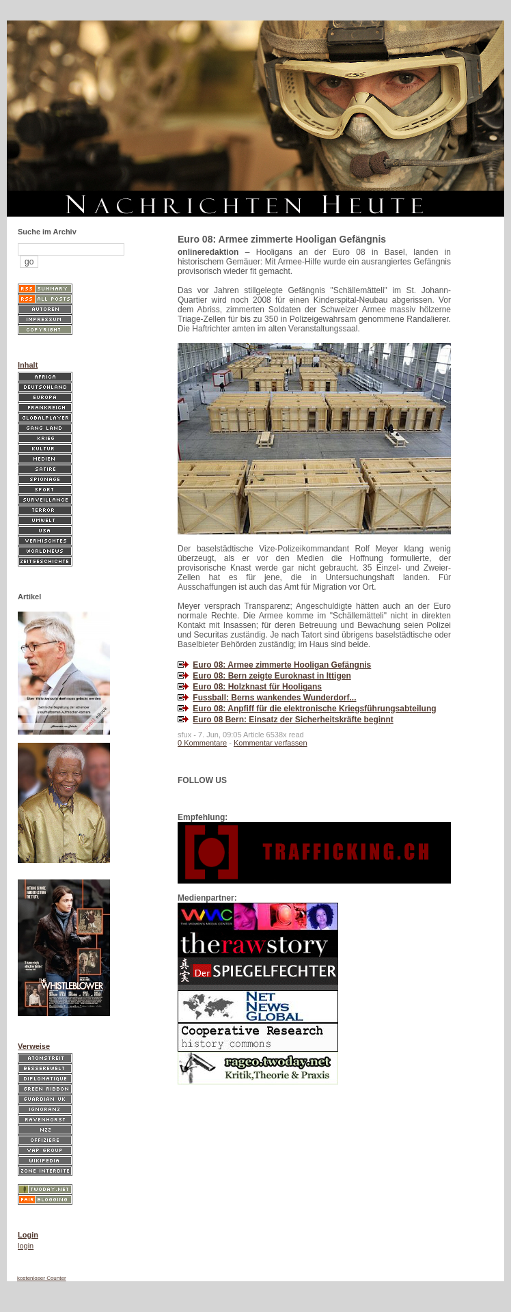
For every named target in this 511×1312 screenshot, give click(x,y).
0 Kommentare (202, 743)
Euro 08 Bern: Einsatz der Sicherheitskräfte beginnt (293, 719)
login (25, 1246)
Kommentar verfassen (270, 743)
